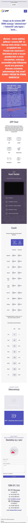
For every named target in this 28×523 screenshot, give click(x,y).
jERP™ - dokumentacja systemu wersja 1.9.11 (14, 420)
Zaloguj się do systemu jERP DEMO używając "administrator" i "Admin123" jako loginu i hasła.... (14, 25)
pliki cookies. (7, 1)
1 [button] (9, 115)
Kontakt (2, 521)
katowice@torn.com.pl (15, 510)
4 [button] (17, 115)
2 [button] (12, 115)
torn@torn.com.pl (15, 499)
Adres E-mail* (5, 459)
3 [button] (14, 115)
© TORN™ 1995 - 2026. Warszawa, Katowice (7, 519)
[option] (14, 100)
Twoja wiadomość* (6, 463)
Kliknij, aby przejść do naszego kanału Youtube (14, 178)
